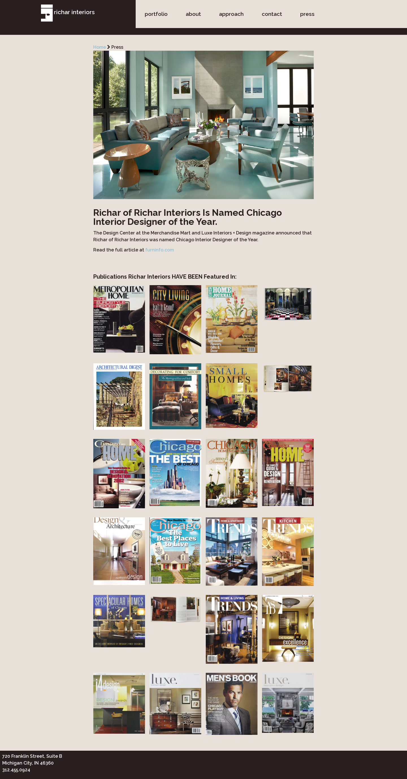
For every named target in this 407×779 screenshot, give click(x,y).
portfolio (156, 14)
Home (99, 47)
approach (231, 14)
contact (272, 14)
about (193, 14)
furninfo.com (159, 250)
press (307, 14)
